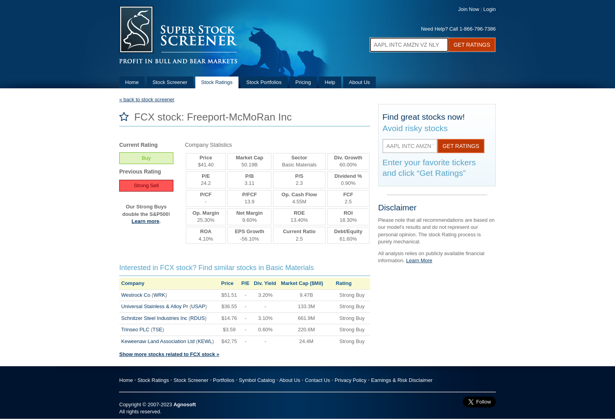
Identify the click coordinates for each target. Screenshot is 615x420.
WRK (159, 295)
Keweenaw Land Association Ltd (158, 341)
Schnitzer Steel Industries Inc (154, 318)
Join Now (468, 9)
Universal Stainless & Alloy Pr (154, 306)
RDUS (197, 318)
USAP (198, 306)
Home (132, 82)
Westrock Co (135, 295)
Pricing (303, 82)
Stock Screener (170, 82)
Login (489, 9)
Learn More (419, 260)
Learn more (146, 221)
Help (330, 82)
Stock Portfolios (264, 82)
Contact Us (317, 380)
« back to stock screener (147, 99)
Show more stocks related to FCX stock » (169, 354)
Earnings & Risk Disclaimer (402, 380)
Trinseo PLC (135, 329)
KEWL (205, 341)
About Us (359, 82)
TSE (157, 329)
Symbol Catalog (257, 380)
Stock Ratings (217, 82)
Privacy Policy (350, 380)
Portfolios (223, 380)
